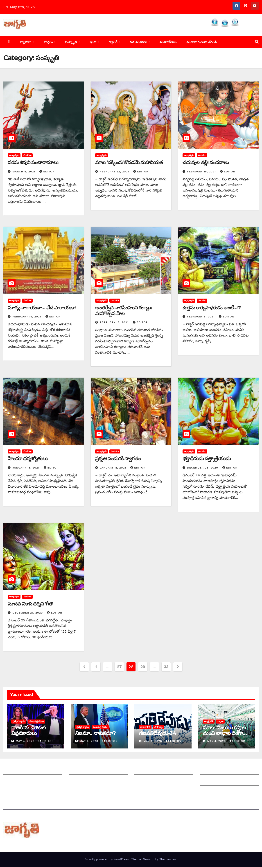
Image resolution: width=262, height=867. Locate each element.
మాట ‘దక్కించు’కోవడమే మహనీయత (129, 162)
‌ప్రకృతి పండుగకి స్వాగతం (117, 459)
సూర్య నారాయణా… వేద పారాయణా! (42, 308)
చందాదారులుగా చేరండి (201, 42)
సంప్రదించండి (12, 781)
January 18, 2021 (26, 467)
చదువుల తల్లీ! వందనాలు (206, 162)
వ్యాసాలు (26, 42)
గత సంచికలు (139, 42)
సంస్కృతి (71, 42)
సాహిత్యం (158, 727)
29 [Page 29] (142, 666)
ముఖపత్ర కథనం (36, 721)
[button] (257, 42)
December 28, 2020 (203, 467)
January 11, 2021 (113, 467)
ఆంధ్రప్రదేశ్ (208, 721)
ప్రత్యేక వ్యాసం (19, 721)
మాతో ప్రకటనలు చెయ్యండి (88, 781)
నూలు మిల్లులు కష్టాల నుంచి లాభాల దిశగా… (225, 730)
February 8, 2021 (201, 316)
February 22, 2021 (115, 171)
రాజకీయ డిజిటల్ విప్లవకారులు (28, 730)
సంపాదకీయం (168, 42)
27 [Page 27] (119, 666)
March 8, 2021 (24, 171)
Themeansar (168, 859)
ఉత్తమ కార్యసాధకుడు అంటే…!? (212, 308)
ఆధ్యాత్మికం (14, 155)
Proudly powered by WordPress (107, 859)
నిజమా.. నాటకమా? (95, 733)
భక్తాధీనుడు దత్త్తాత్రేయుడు (207, 459)
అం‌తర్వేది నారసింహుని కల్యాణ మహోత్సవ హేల (123, 311)
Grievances (209, 781)
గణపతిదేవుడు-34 (157, 733)
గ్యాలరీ (113, 42)
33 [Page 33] (166, 666)
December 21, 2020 (28, 612)
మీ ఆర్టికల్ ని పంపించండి (86, 770)
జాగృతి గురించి (14, 770)
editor (46, 171)
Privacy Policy (212, 792)
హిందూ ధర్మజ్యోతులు (27, 459)
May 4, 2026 (26, 741)
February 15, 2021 (202, 171)
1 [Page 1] (96, 666)
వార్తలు (49, 42)
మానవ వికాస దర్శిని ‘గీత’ (30, 604)
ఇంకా (93, 42)
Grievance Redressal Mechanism (229, 770)
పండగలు (27, 155)
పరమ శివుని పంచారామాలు (33, 162)
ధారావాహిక (145, 727)
